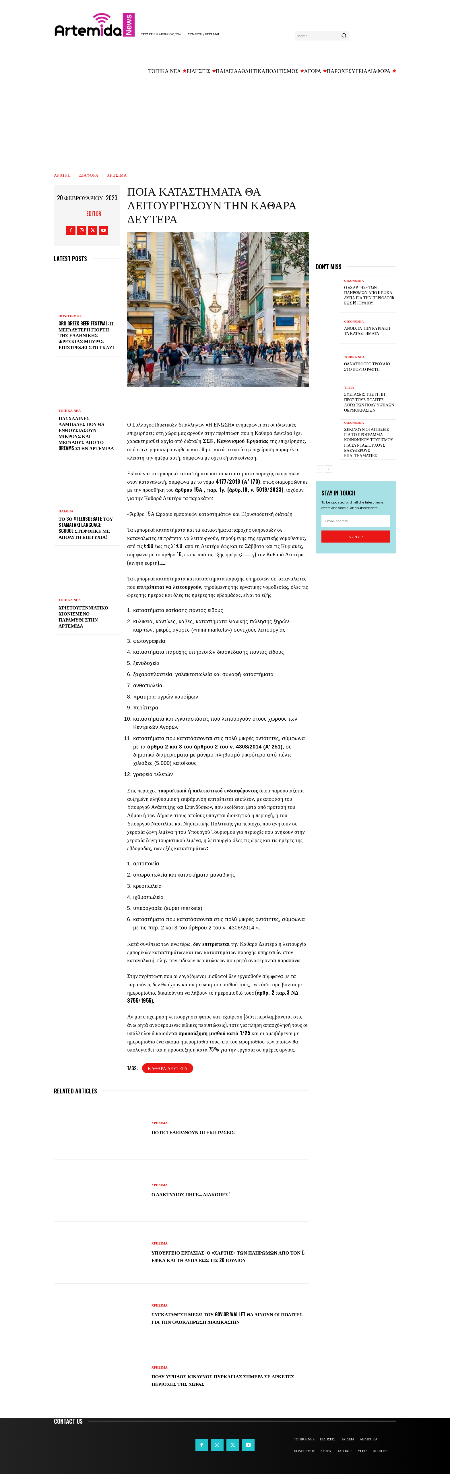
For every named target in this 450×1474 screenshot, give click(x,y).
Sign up (356, 537)
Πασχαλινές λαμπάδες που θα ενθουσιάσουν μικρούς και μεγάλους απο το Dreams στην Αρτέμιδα (86, 433)
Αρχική (62, 175)
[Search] (343, 35)
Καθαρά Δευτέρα (167, 1068)
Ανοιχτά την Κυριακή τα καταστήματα (367, 330)
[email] (355, 521)
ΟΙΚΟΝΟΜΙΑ (354, 280)
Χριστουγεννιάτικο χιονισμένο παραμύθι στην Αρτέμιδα (83, 616)
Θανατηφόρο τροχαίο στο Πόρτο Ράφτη (367, 366)
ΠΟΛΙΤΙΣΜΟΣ (70, 316)
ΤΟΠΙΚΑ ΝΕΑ (70, 410)
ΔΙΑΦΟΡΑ (88, 175)
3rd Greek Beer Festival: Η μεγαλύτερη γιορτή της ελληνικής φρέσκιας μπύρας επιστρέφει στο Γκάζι (86, 335)
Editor (93, 213)
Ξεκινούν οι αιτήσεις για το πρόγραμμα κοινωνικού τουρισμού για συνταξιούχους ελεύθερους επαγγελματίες (368, 442)
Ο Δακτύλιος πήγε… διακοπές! (199, 1193)
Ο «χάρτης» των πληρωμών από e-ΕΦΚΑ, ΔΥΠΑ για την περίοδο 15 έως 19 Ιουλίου (369, 295)
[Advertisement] (225, 121)
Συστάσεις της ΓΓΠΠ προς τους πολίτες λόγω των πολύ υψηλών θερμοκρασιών (369, 402)
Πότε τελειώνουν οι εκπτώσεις (202, 1131)
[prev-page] (319, 469)
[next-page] (328, 469)
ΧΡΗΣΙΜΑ (117, 175)
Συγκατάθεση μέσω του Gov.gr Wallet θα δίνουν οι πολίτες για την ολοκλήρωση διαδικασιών (229, 1318)
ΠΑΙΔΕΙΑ (66, 511)
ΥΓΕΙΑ (349, 387)
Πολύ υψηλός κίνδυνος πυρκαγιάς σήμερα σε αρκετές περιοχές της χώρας (224, 1379)
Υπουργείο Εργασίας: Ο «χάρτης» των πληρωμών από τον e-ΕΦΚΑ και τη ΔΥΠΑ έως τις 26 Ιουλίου (228, 1256)
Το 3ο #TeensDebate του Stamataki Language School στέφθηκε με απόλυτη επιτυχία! (86, 527)
